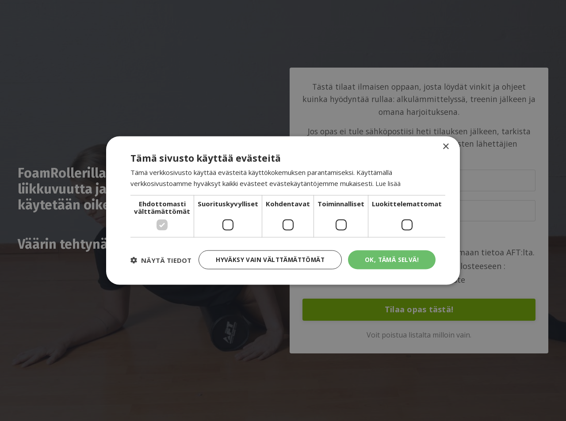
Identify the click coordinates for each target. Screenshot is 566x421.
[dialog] (283, 210)
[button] (160, 275)
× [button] (445, 139)
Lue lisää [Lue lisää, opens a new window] (388, 175)
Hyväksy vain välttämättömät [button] (267, 252)
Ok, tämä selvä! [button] (391, 252)
